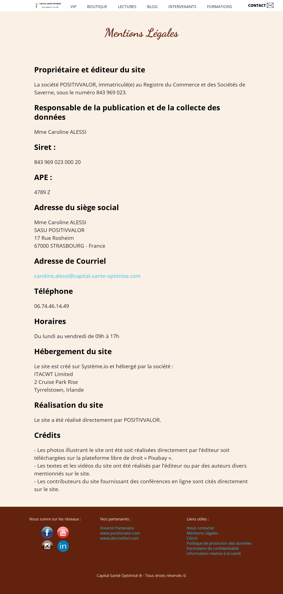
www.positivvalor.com (120, 533)
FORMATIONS (219, 6)
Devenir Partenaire (117, 528)
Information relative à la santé (214, 553)
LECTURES (127, 6)
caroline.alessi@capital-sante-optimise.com (87, 275)
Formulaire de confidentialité (213, 548)
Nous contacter (200, 528)
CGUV (192, 538)
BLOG (152, 6)
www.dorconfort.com (119, 538)
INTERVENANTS (182, 6)
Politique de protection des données (219, 543)
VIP (73, 6)
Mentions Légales (202, 533)
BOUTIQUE (97, 6)
